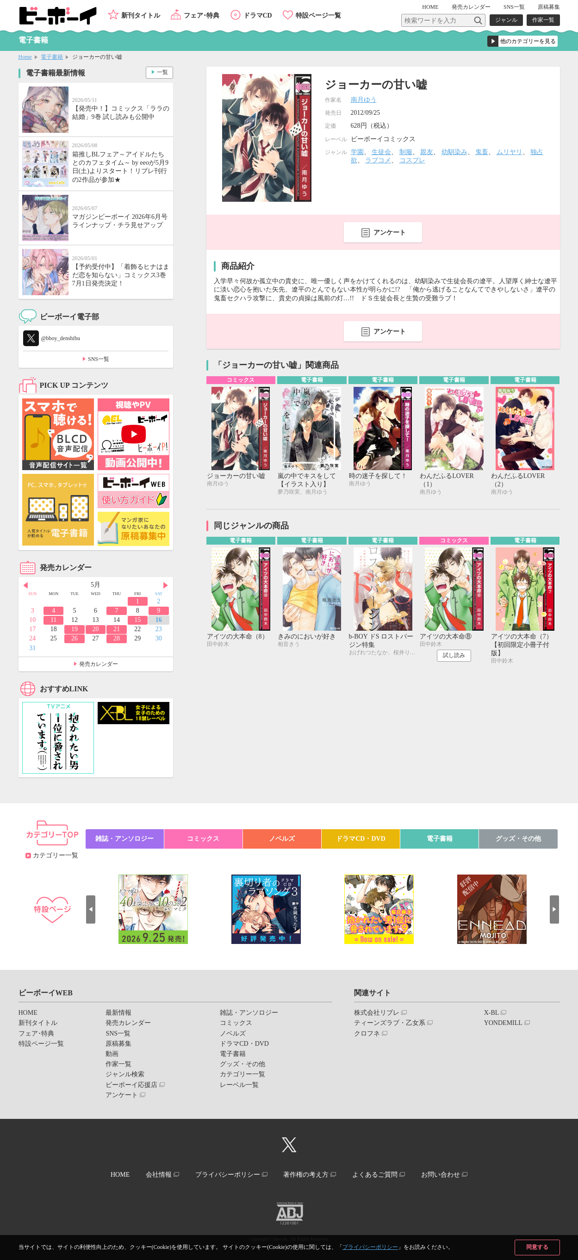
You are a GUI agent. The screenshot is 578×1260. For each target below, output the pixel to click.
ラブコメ (378, 160)
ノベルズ (282, 838)
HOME (431, 7)
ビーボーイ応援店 (131, 1084)
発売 (471, 7)
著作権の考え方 (306, 1174)
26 (74, 638)
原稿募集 (549, 7)
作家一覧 (543, 20)
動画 (112, 1053)
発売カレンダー (98, 664)
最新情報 (118, 1012)
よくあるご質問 (375, 1174)
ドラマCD (257, 15)
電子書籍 (52, 57)
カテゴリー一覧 (55, 855)
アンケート (389, 232)
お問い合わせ (441, 1174)
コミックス (203, 838)
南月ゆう (364, 99)
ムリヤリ (509, 152)
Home (25, 57)
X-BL (491, 1012)
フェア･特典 (201, 15)
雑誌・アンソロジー (124, 838)
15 (137, 619)
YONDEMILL (503, 1022)
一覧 (162, 72)
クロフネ (367, 1033)
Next (166, 585)
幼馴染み (454, 152)
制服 (405, 152)
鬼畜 (481, 152)
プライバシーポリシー (370, 1247)
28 (116, 638)
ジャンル (506, 20)
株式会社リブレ (376, 1012)
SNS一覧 (514, 7)
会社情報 (158, 1174)
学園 (357, 152)
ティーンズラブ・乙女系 (389, 1022)
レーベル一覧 (239, 1084)
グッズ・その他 (518, 838)
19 (74, 629)
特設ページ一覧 (318, 15)
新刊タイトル (140, 15)
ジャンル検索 (125, 1074)
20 (95, 629)
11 (53, 619)
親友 (426, 152)
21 (116, 629)
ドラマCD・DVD (360, 838)
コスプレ (412, 160)
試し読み (454, 655)
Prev (25, 585)
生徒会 (381, 152)
